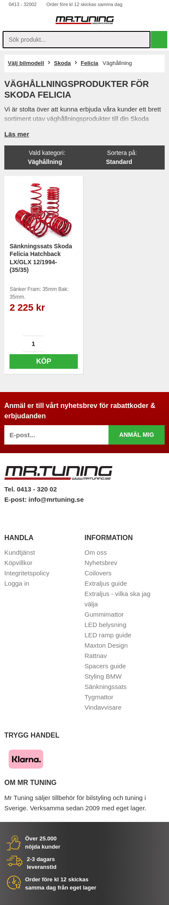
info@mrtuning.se (56, 499)
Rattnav (96, 655)
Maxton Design (106, 645)
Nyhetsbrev (101, 562)
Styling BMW (103, 676)
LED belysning (106, 624)
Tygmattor (99, 697)
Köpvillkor (18, 562)
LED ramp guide (108, 635)
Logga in (16, 583)
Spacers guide (105, 666)
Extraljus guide (106, 583)
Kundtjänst (19, 552)
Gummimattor (104, 614)
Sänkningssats (106, 686)
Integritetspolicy (26, 573)
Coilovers (98, 573)
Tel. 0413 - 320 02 (30, 489)
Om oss (96, 552)
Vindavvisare (103, 707)
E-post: (16, 499)
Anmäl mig (136, 434)
